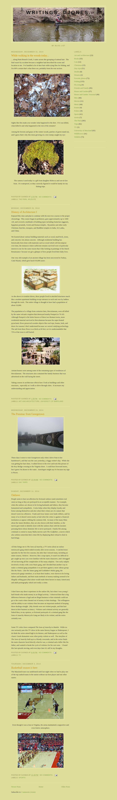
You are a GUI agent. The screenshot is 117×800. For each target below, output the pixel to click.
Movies (77, 101)
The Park (23, 199)
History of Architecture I (24, 212)
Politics (77, 111)
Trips (76, 124)
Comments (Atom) (29, 792)
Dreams (77, 75)
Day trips (23, 482)
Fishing (77, 81)
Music (76, 104)
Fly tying (77, 85)
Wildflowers (78, 134)
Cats (76, 62)
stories (76, 117)
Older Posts (65, 787)
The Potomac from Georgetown (27, 414)
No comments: (45, 197)
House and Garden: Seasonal (85, 94)
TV (20, 655)
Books (76, 59)
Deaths (76, 72)
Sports (22, 777)
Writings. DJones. (58, 12)
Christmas (78, 65)
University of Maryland (52, 401)
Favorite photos (80, 78)
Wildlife (32, 199)
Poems (76, 107)
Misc (76, 98)
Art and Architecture (29, 401)
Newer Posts (16, 787)
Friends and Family (81, 88)
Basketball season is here (24, 667)
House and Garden (81, 91)
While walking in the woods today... (30, 55)
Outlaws (15, 495)
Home (41, 787)
